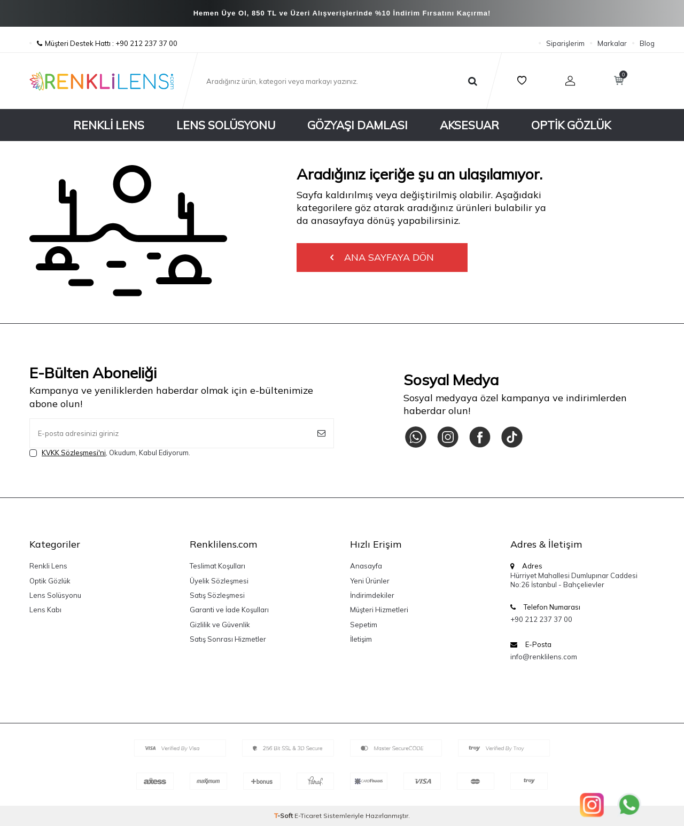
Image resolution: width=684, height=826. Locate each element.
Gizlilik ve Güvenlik (220, 624)
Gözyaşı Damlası (357, 125)
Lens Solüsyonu (225, 125)
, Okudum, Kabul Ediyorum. (109, 452)
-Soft (284, 816)
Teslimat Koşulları (217, 566)
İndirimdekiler (372, 595)
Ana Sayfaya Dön (382, 257)
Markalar (612, 43)
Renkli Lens (108, 125)
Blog (647, 43)
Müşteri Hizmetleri (379, 609)
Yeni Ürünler (370, 580)
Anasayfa (366, 566)
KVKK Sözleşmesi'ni (74, 452)
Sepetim (363, 624)
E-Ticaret (308, 816)
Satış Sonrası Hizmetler (228, 639)
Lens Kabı (45, 609)
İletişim (361, 639)
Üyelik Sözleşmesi (219, 580)
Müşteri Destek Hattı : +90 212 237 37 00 (103, 43)
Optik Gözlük (571, 125)
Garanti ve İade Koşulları (229, 609)
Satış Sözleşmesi (217, 595)
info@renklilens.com (543, 656)
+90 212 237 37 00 (541, 619)
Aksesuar (469, 125)
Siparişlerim (565, 43)
